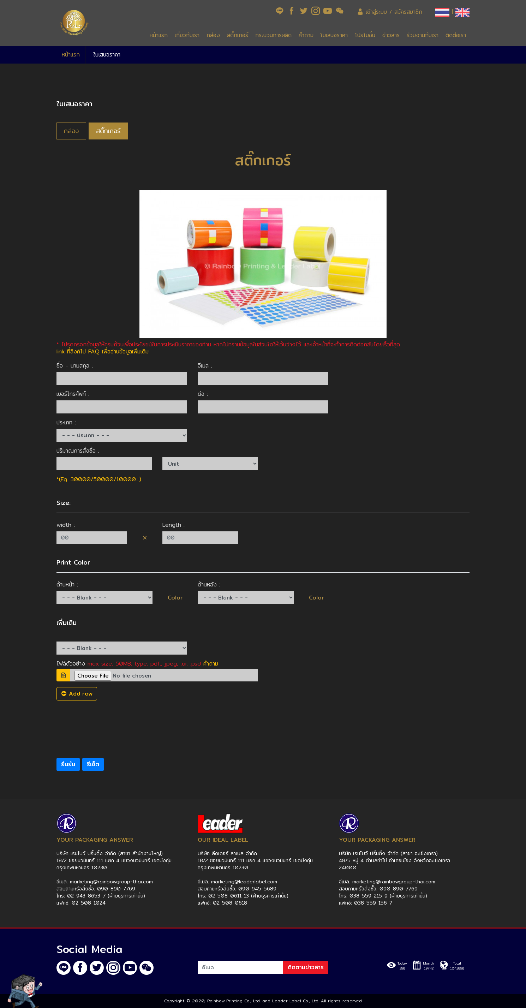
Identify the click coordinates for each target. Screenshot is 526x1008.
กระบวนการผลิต (273, 35)
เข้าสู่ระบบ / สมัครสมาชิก (389, 11)
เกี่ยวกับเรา (187, 35)
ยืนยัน (68, 764)
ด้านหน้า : (67, 584)
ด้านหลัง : (209, 584)
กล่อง (213, 35)
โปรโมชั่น (365, 35)
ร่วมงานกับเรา (422, 35)
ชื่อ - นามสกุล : (74, 365)
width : (65, 525)
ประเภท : (66, 422)
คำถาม (306, 35)
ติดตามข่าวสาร (306, 967)
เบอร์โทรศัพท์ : (72, 394)
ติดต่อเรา (456, 35)
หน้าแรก (159, 35)
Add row (76, 693)
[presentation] (110, 721)
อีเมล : (205, 365)
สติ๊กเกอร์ (237, 35)
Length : (173, 525)
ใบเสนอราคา (334, 35)
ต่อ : (203, 394)
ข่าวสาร (391, 35)
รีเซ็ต (93, 764)
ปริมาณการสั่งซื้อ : (77, 450)
